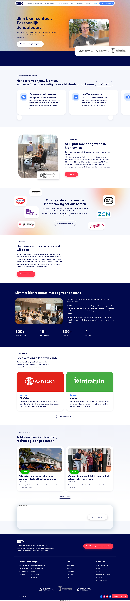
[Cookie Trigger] (65, 600)
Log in (95, 3)
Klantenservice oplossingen (28, 561)
